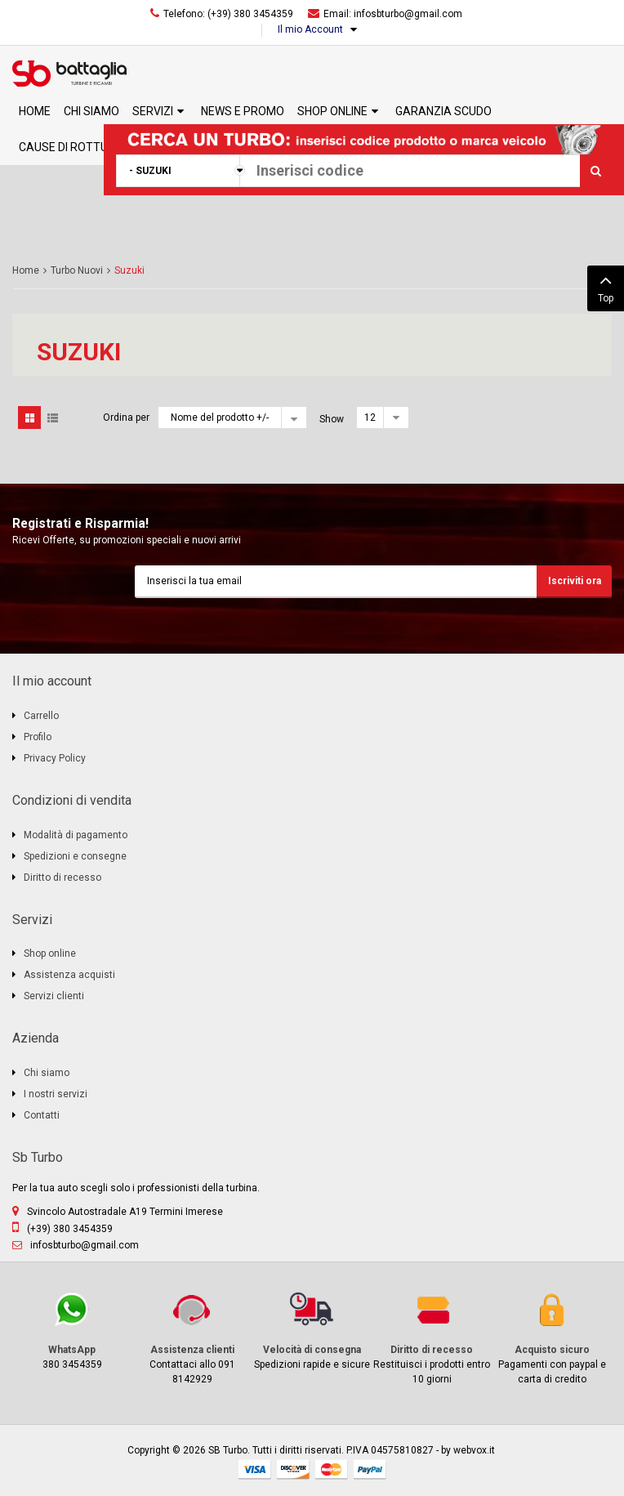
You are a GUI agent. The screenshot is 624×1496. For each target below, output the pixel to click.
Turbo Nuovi (77, 270)
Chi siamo (46, 1072)
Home (25, 270)
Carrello (41, 715)
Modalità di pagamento (75, 835)
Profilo (37, 737)
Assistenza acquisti (69, 974)
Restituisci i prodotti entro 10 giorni (432, 1337)
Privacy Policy (55, 758)
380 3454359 (72, 1329)
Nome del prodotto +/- (220, 417)
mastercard (331, 1469)
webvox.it (474, 1450)
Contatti (42, 1115)
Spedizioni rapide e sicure (312, 1329)
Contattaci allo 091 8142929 (192, 1337)
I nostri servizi (55, 1094)
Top (605, 287)
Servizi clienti (54, 996)
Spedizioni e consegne (75, 856)
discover (293, 1469)
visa (254, 1469)
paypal (370, 1469)
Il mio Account (310, 29)
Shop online (50, 953)
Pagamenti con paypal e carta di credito (552, 1337)
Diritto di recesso (62, 877)
